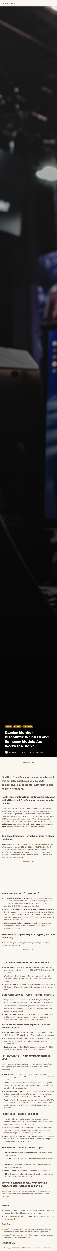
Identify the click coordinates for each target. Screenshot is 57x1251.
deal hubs (11, 1191)
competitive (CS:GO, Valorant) (31, 844)
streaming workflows (12, 928)
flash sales (16, 1248)
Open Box (28, 1235)
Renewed (13, 1216)
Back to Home (9, 3)
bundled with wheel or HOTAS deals (33, 1020)
